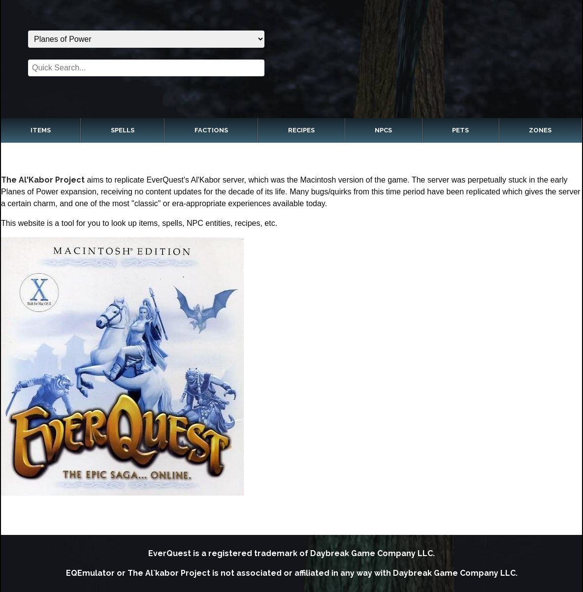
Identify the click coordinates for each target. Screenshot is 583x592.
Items (41, 130)
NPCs (383, 130)
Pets (460, 130)
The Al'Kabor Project (43, 180)
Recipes (301, 130)
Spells (122, 130)
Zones (540, 130)
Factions (211, 130)
